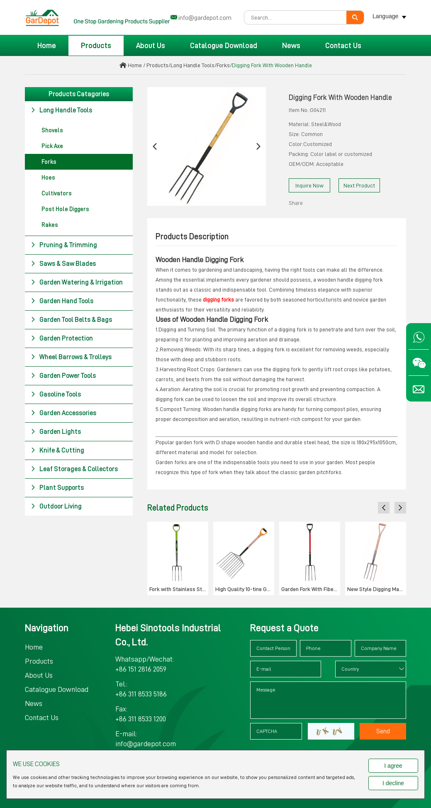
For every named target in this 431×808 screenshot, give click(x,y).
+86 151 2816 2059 (140, 669)
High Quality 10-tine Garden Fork (244, 589)
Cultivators (56, 193)
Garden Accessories (63, 413)
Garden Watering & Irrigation (77, 282)
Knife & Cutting (57, 450)
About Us (150, 45)
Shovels (52, 130)
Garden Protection (62, 338)
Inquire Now (309, 185)
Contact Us (343, 45)
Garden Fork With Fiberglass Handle (310, 589)
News (291, 45)
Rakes (49, 225)
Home (46, 45)
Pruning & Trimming (64, 245)
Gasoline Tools (56, 394)
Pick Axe (52, 146)
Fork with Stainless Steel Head (178, 589)
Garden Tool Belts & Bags (71, 320)
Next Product (359, 185)
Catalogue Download (223, 45)
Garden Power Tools (63, 376)
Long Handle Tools (192, 65)
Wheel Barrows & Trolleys (71, 357)
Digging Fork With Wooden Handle (272, 65)
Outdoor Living (56, 506)
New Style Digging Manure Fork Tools (376, 589)
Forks (223, 65)
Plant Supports (57, 488)
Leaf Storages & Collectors (74, 469)
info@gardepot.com (204, 18)
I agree (393, 765)
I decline (393, 783)
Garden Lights (56, 432)
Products (96, 45)
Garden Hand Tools (62, 301)
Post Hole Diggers (65, 209)
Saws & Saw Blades (63, 264)
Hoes (48, 177)
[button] (154, 146)
